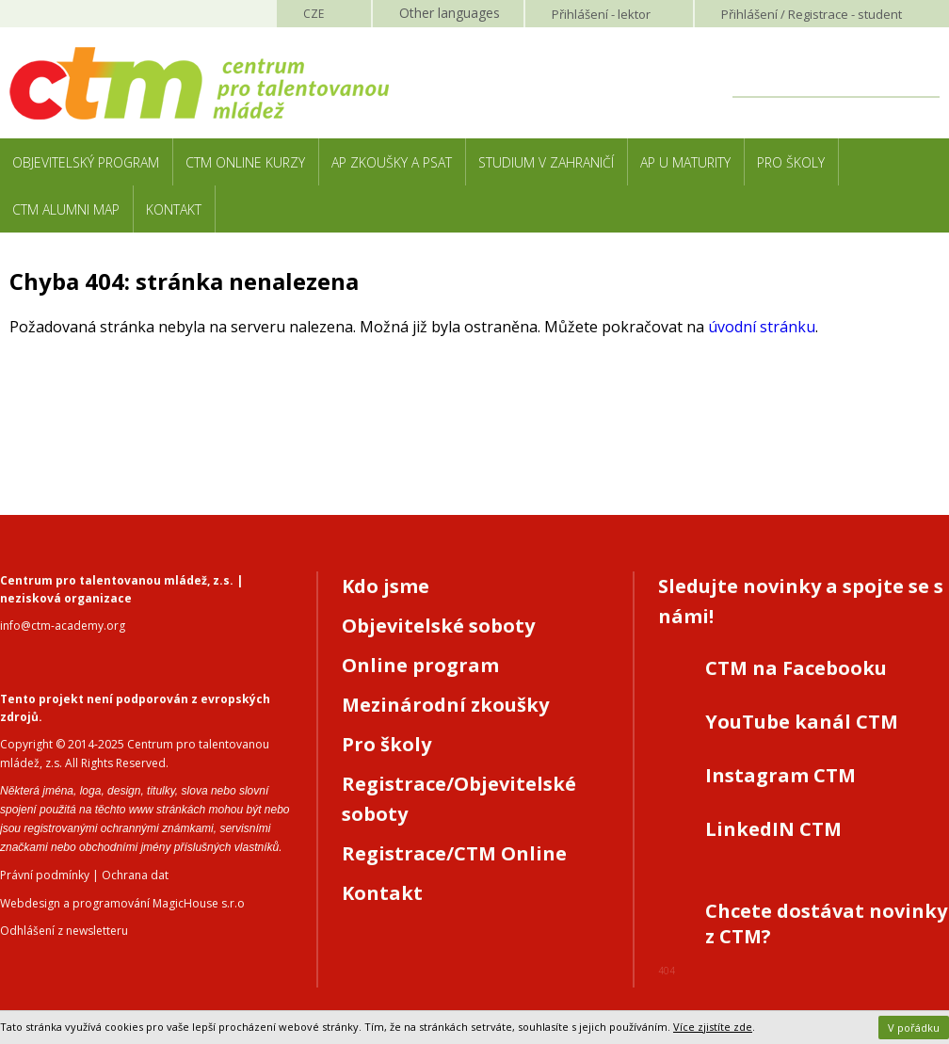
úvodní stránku (761, 326)
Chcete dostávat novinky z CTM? (826, 923)
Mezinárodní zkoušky (445, 704)
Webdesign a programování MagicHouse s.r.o (122, 903)
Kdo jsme (385, 586)
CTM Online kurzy (245, 162)
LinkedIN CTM (773, 829)
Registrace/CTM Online (454, 853)
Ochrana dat (135, 875)
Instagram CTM (780, 775)
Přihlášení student (811, 14)
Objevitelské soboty (438, 625)
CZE (313, 14)
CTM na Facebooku (796, 668)
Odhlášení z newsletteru (64, 931)
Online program (420, 665)
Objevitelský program (85, 162)
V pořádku (914, 1027)
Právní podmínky (44, 875)
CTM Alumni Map (66, 209)
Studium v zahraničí (546, 162)
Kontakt (173, 209)
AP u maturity (685, 162)
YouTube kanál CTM (801, 721)
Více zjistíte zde (712, 1027)
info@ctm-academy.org (62, 626)
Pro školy (791, 162)
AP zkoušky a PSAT (391, 162)
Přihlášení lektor (601, 14)
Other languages (449, 13)
